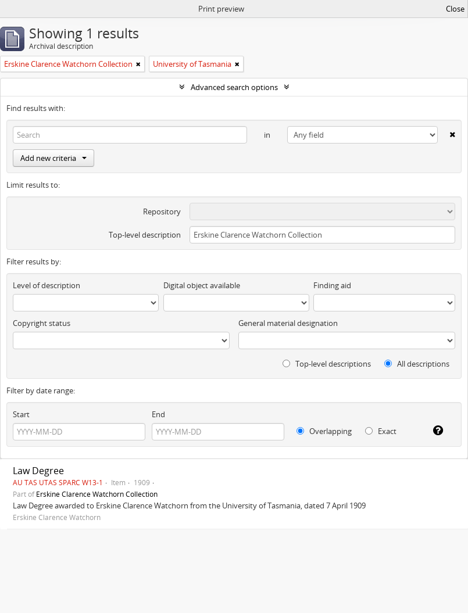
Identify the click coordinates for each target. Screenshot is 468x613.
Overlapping (324, 431)
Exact (380, 431)
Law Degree (38, 470)
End (158, 414)
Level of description (46, 285)
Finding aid (332, 285)
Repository (162, 211)
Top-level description (145, 235)
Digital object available (201, 285)
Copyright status (41, 323)
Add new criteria (53, 158)
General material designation (288, 323)
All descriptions (416, 364)
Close (455, 8)
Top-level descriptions (327, 364)
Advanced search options (234, 87)
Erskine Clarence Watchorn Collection (97, 494)
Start (21, 414)
